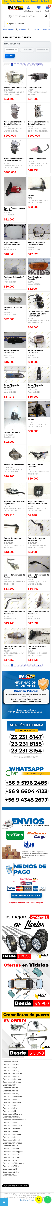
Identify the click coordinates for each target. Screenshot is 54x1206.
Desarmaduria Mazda (11, 1117)
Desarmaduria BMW (11, 1065)
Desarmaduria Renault (11, 1140)
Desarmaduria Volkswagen (13, 1163)
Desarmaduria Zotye (11, 1172)
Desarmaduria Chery (11, 1071)
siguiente (39, 64)
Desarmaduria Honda (11, 1099)
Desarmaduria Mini (10, 1123)
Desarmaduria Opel (10, 1131)
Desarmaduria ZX (10, 1175)
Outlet (19, 1)
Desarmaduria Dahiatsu (12, 1082)
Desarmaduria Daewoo (12, 1079)
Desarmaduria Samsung (12, 1143)
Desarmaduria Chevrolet (12, 1073)
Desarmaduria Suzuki (11, 1157)
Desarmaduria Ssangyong (13, 1152)
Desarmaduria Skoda (11, 1149)
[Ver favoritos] (38, 9)
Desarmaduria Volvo (11, 1166)
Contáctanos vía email (27, 1200)
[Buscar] (46, 16)
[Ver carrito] (47, 9)
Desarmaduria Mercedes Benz (14, 1120)
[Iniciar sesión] (28, 9)
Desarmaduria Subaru (11, 1155)
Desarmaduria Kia (10, 1108)
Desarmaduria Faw (10, 1088)
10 (29, 64)
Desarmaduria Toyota (11, 1160)
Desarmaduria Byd (10, 1068)
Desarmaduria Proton (11, 1137)
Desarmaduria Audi (10, 1062)
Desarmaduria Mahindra (12, 1114)
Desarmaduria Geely (11, 1094)
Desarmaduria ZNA (10, 1169)
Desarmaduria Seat (10, 1146)
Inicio (6, 1)
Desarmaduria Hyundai (12, 1102)
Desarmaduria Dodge (11, 1085)
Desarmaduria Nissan (11, 1128)
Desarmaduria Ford (10, 1091)
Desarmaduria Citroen (11, 1076)
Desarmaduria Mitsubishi (12, 1126)
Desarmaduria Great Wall (12, 1097)
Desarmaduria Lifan (10, 1111)
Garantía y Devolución (31, 1)
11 (33, 64)
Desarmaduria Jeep (10, 1105)
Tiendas (13, 1)
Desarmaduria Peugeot (12, 1134)
